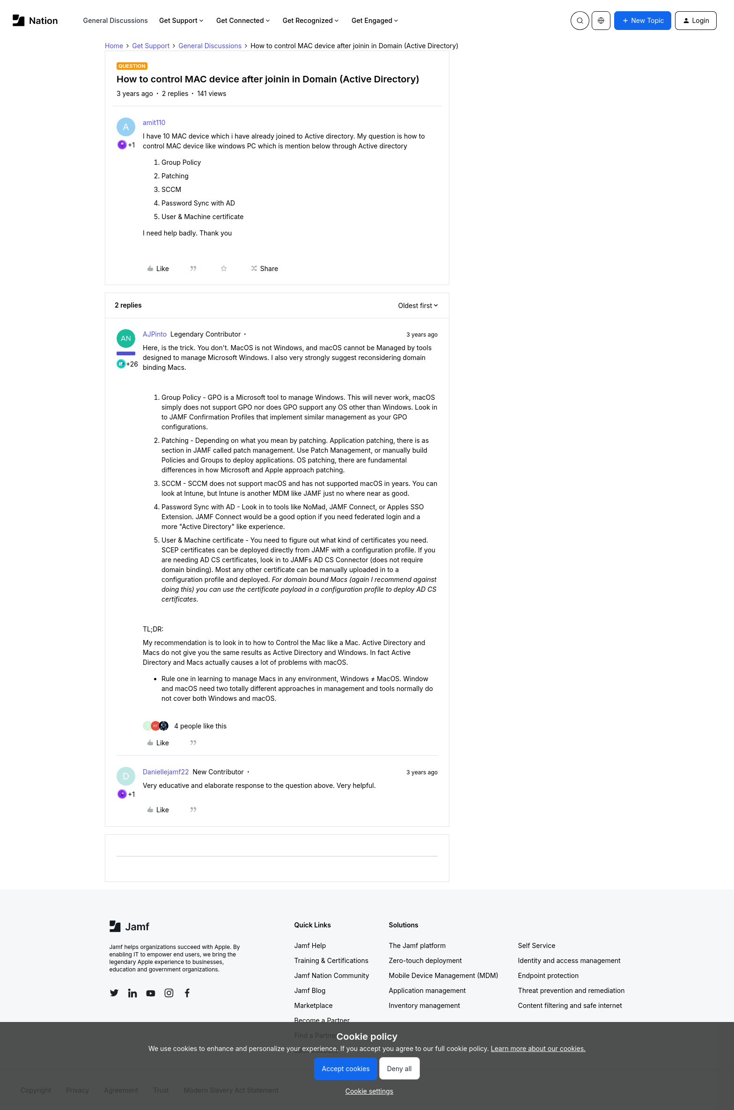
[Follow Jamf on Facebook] (187, 993)
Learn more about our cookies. (538, 1048)
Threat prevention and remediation (571, 990)
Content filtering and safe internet (570, 1005)
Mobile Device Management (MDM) (444, 975)
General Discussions (115, 20)
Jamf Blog (310, 990)
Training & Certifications (331, 960)
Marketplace (313, 1005)
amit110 (154, 122)
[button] (642, 20)
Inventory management (424, 1005)
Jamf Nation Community (331, 975)
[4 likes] (185, 726)
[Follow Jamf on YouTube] (150, 993)
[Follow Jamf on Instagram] (169, 993)
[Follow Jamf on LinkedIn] (132, 993)
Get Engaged (376, 20)
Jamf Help (310, 945)
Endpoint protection (548, 975)
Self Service (537, 945)
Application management (427, 990)
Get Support (182, 20)
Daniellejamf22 (166, 772)
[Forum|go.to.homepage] (35, 20)
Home (114, 46)
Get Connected (244, 20)
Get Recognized (311, 20)
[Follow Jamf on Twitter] (114, 993)
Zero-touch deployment (425, 960)
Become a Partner (322, 1020)
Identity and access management (569, 960)
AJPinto (155, 334)
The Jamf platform (417, 945)
